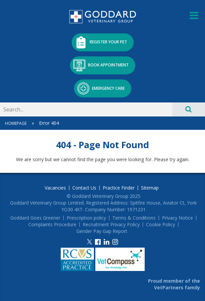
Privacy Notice (177, 218)
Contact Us (84, 188)
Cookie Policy (160, 224)
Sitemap (150, 188)
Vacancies (55, 188)
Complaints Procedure (52, 224)
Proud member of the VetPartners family (174, 284)
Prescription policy (86, 218)
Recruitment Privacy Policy (111, 224)
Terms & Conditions (134, 218)
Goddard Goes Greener (35, 218)
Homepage (16, 123)
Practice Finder (119, 188)
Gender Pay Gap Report (101, 231)
